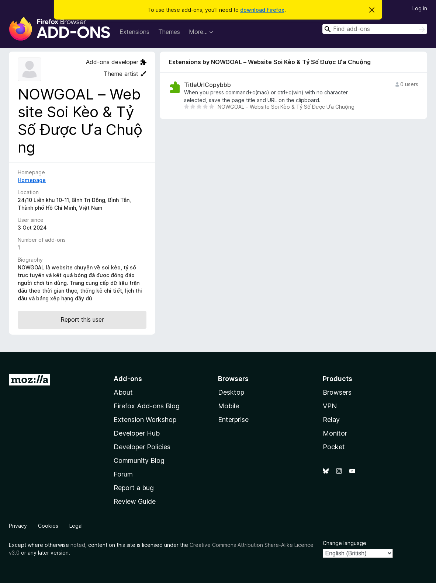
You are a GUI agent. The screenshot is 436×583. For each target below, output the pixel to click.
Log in (419, 8)
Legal (76, 526)
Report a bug (134, 488)
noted (77, 545)
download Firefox (262, 10)
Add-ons (128, 379)
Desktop (231, 392)
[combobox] (374, 29)
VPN (330, 406)
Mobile (228, 406)
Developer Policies (142, 447)
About (123, 392)
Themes (169, 31)
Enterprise (233, 419)
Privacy (18, 526)
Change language (344, 543)
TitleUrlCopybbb (207, 84)
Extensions (134, 31)
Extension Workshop (145, 419)
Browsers (337, 392)
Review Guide (135, 501)
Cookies (48, 526)
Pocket (334, 447)
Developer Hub (137, 433)
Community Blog (139, 460)
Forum (123, 474)
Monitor (335, 433)
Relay (331, 419)
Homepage (32, 180)
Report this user (82, 319)
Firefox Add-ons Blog (147, 406)
